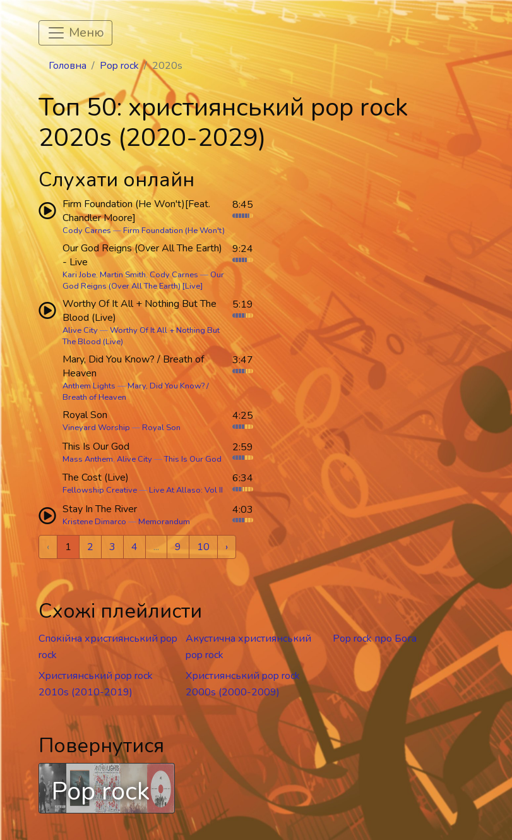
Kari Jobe (79, 274)
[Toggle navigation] (75, 32)
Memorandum (164, 521)
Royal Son (161, 427)
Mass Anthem (88, 459)
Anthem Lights (89, 386)
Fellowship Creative (100, 490)
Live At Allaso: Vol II (186, 490)
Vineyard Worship (96, 427)
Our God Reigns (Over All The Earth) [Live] (143, 280)
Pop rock (119, 66)
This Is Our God (193, 459)
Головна (67, 66)
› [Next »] (226, 547)
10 (203, 547)
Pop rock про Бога (375, 638)
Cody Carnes (87, 230)
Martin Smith (123, 274)
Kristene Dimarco (94, 521)
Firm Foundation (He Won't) (174, 230)
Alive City (80, 330)
